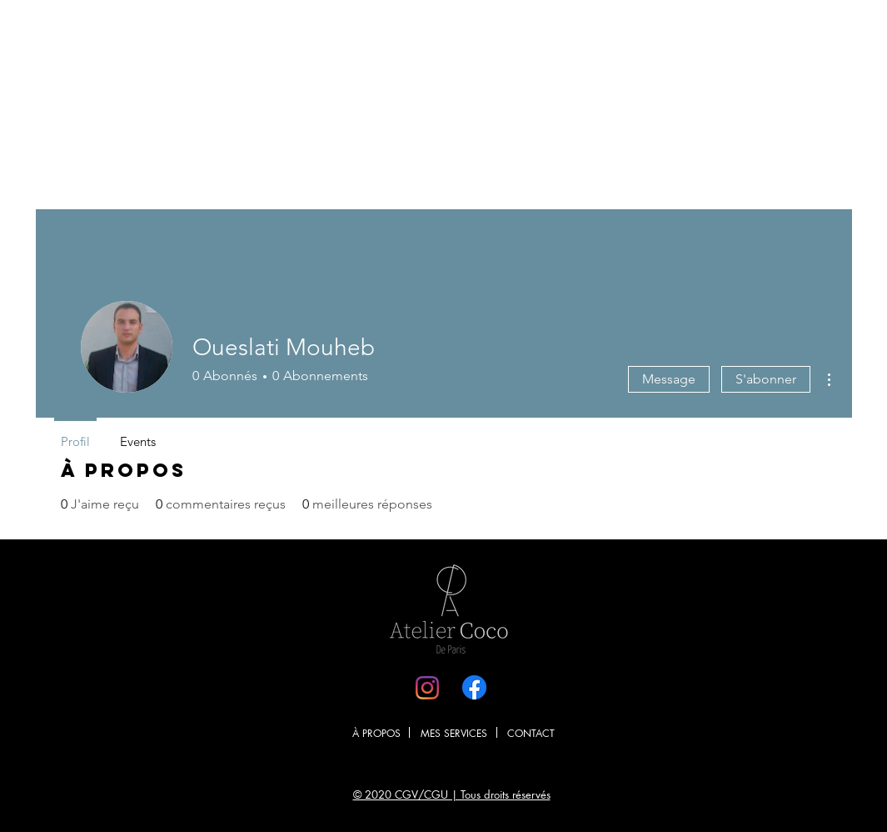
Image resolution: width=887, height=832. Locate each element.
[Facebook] (474, 687)
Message (668, 379)
